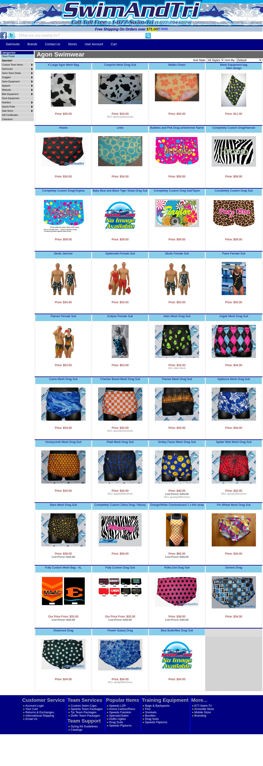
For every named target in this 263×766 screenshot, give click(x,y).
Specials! (7, 60)
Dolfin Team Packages (85, 715)
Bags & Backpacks (157, 705)
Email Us (31, 719)
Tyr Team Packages (84, 712)
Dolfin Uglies (117, 719)
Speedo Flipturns (120, 725)
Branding (200, 715)
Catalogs (76, 729)
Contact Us (52, 44)
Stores (72, 44)
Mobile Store (202, 712)
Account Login (34, 705)
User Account (94, 44)
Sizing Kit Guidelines (84, 726)
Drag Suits (116, 722)
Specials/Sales (118, 715)
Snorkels (150, 712)
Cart (113, 44)
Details (164, 28)
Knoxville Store (204, 709)
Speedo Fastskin (120, 712)
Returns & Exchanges (39, 712)
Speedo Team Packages (87, 709)
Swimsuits (13, 44)
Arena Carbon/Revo (122, 709)
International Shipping (39, 715)
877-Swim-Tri (203, 705)
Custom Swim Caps (84, 705)
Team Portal (8, 56)
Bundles (150, 715)
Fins (148, 709)
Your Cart (31, 709)
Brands (32, 44)
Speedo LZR (117, 705)
